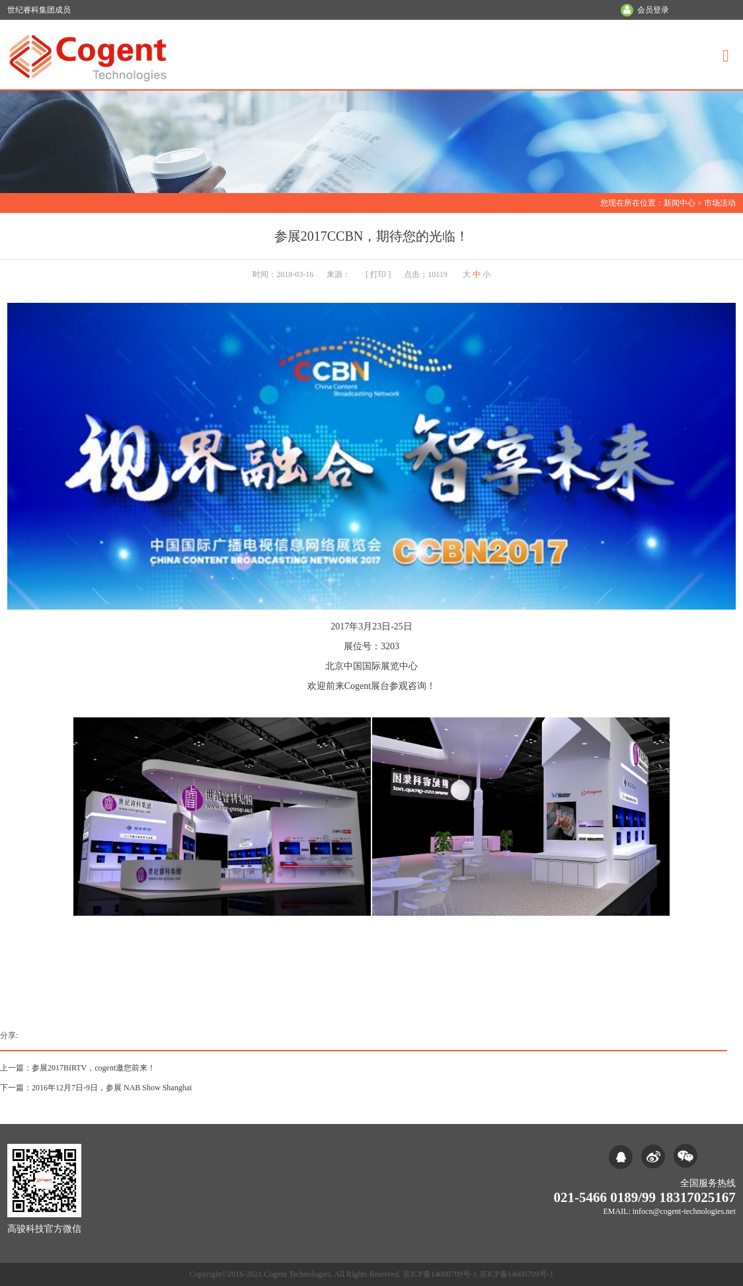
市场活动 (720, 203)
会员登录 (653, 10)
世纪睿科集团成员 (39, 10)
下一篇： (16, 1087)
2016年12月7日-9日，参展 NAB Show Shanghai (112, 1087)
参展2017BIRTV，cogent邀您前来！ (93, 1067)
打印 (378, 274)
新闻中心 (679, 203)
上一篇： (16, 1067)
